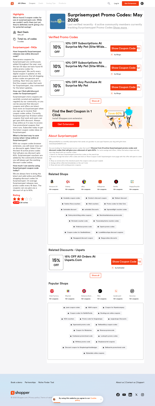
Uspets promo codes (107, 226)
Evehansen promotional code (82, 336)
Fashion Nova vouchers (72, 204)
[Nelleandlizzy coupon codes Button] (106, 325)
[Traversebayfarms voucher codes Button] (106, 221)
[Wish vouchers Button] (92, 204)
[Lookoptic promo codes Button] (108, 336)
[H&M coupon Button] (91, 308)
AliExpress (101, 186)
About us (120, 382)
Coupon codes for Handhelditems (78, 232)
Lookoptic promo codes (109, 336)
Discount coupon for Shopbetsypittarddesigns (81, 347)
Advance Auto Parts (88, 296)
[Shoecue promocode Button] (106, 330)
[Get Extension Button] (65, 124)
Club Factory (54, 296)
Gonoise (132, 296)
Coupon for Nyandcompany (114, 307)
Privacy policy (34, 397)
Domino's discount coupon (97, 198)
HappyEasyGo (134, 186)
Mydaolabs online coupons (95, 353)
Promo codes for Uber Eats (116, 204)
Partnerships (30, 382)
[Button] (116, 3)
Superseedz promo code (81, 324)
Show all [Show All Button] (95, 101)
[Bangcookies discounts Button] (108, 238)
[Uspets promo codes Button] (106, 227)
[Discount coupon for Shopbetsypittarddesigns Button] (80, 348)
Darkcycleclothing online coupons (79, 215)
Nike (99, 296)
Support (140, 382)
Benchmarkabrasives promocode (111, 215)
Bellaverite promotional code (115, 347)
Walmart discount (121, 198)
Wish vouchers (93, 204)
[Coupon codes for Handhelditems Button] (77, 232)
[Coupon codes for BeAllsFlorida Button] (80, 313)
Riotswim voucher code (79, 221)
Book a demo (16, 382)
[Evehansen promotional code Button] (81, 336)
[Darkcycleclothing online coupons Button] (79, 215)
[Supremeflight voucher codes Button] (116, 210)
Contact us (131, 382)
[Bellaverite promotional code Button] (114, 348)
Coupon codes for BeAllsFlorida (81, 313)
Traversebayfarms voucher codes (107, 221)
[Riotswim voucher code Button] (79, 221)
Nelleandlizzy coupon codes (107, 324)
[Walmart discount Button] (120, 198)
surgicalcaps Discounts (118, 319)
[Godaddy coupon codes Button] (71, 198)
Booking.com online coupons (110, 313)
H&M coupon (92, 307)
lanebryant (117, 296)
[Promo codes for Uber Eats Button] (115, 204)
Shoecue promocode (107, 330)
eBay (83, 186)
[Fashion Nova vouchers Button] (71, 204)
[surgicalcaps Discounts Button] (117, 319)
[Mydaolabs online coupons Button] (94, 353)
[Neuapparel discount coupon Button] (82, 238)
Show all (95, 275)
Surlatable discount (69, 209)
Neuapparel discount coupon (83, 238)
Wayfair (68, 296)
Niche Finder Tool (46, 382)
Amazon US (53, 186)
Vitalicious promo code (84, 226)
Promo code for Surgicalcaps (92, 319)
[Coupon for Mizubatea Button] (83, 330)
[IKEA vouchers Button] (68, 319)
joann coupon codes (73, 307)
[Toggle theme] (142, 3)
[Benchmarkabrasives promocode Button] (110, 215)
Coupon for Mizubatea (84, 330)
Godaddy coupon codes (71, 198)
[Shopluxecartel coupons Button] (106, 342)
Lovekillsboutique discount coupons (110, 232)
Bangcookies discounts (109, 238)
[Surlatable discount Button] (69, 210)
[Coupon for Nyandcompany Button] (114, 308)
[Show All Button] (95, 275)
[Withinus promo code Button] (82, 342)
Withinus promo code (82, 342)
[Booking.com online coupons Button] (109, 313)
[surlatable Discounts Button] (91, 210)
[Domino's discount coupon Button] (96, 198)
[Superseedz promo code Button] (80, 325)
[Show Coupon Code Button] (124, 48)
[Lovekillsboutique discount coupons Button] (110, 232)
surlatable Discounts (92, 209)
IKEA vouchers (69, 319)
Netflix (115, 186)
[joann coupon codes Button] (72, 308)
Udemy (67, 186)
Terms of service (47, 397)
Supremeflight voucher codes (117, 209)
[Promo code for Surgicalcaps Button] (91, 319)
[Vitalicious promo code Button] (83, 227)
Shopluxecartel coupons (106, 342)
